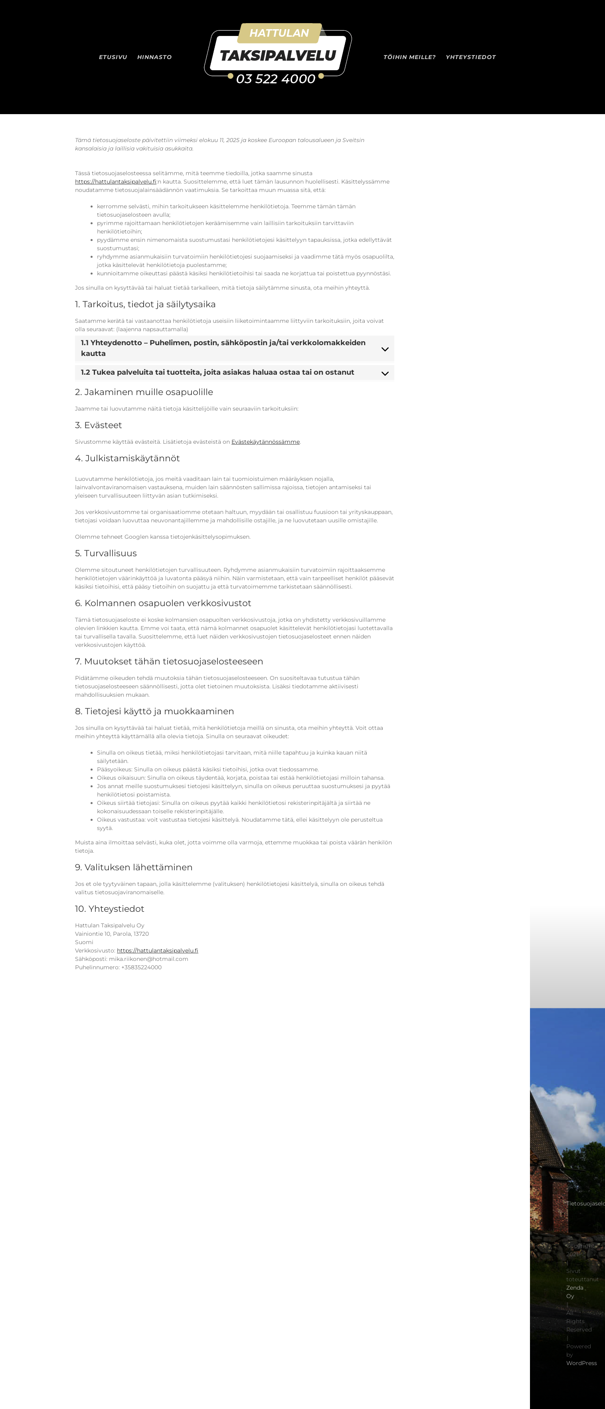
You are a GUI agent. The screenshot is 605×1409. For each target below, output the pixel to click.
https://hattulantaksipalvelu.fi (115, 181)
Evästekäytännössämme (265, 441)
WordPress (581, 1365)
